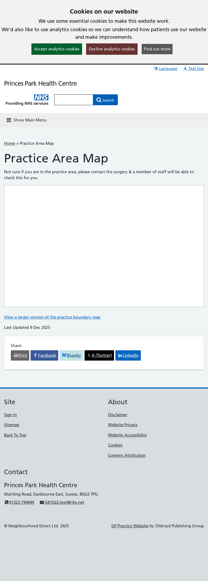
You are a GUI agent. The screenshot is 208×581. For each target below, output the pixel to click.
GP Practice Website (129, 525)
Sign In (10, 414)
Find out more (157, 49)
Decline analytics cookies (112, 49)
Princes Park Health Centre (40, 83)
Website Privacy (123, 424)
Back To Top (15, 435)
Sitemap (11, 424)
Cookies (115, 445)
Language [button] (165, 68)
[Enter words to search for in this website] (73, 99)
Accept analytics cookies (56, 49)
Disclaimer (117, 414)
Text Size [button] (193, 68)
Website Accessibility (127, 435)
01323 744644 (19, 502)
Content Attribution (127, 455)
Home (9, 143)
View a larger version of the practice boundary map (52, 317)
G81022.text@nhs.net (61, 502)
